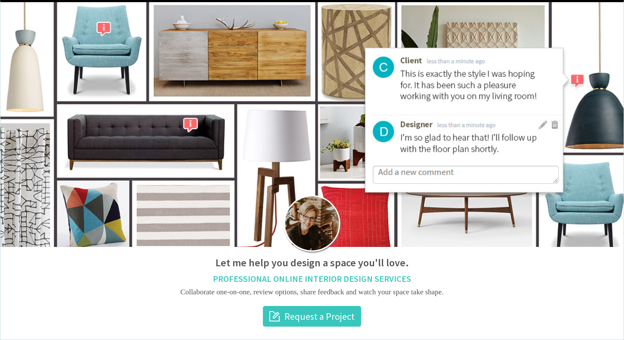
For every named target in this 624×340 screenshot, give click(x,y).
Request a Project (319, 316)
